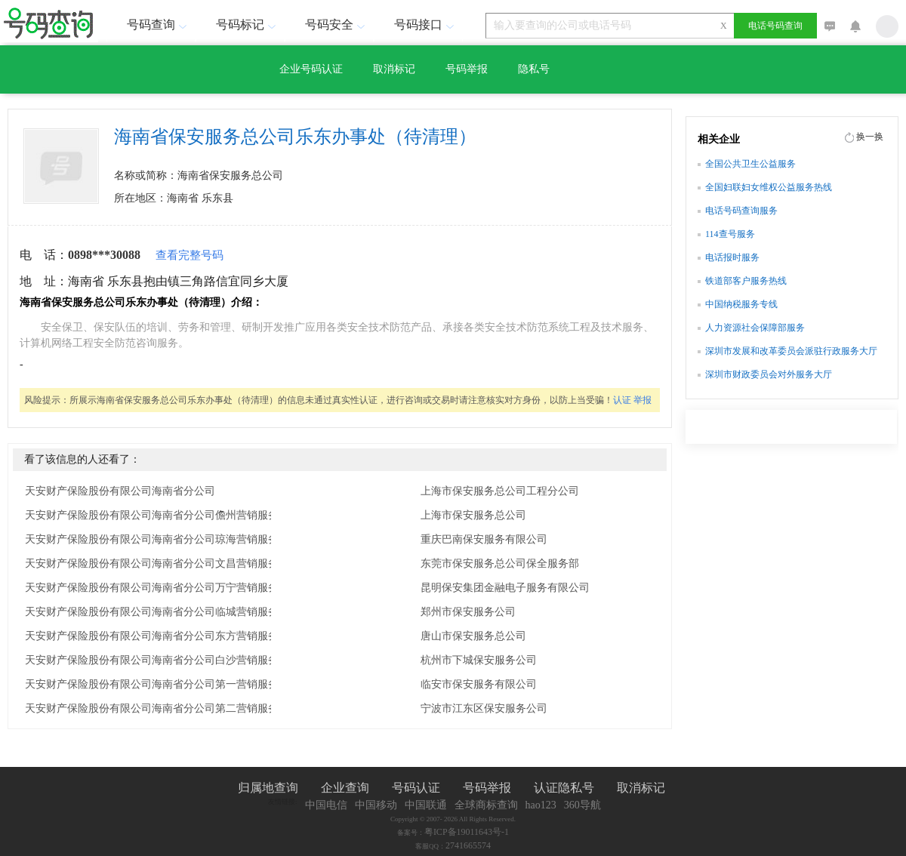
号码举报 (466, 69)
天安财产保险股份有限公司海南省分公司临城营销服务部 (157, 611)
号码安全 (336, 24)
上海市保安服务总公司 (473, 515)
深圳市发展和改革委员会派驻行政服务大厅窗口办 (791, 352)
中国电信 (326, 805)
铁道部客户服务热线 (746, 281)
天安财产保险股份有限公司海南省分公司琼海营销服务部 (157, 539)
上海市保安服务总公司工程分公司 (500, 491)
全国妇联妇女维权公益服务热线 (768, 187)
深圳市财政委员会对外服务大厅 (768, 374)
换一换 (869, 136)
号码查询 (158, 24)
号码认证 (416, 787)
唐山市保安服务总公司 (473, 636)
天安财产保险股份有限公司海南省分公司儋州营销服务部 (157, 515)
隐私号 (534, 69)
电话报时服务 (732, 257)
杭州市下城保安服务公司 (479, 660)
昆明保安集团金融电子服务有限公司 (505, 587)
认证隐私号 (564, 787)
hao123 (540, 805)
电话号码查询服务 (741, 210)
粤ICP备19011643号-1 (466, 832)
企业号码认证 (311, 69)
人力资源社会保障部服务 (755, 327)
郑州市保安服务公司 (468, 611)
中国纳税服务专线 (741, 304)
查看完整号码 (189, 255)
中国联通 (426, 805)
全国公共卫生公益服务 (750, 164)
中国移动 (376, 805)
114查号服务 (730, 234)
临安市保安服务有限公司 (479, 684)
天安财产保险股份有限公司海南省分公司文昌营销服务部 (157, 563)
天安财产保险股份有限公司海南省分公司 (120, 491)
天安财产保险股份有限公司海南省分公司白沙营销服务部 (157, 660)
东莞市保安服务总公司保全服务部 (500, 563)
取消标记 (394, 69)
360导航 (582, 805)
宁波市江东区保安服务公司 (484, 708)
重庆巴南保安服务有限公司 (484, 539)
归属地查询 (268, 787)
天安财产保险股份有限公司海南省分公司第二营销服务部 (157, 708)
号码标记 (247, 24)
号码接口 (426, 24)
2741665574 (468, 845)
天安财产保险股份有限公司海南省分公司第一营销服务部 (157, 684)
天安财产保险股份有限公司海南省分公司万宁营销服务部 (157, 587)
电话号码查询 (775, 25)
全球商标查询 (486, 805)
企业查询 (345, 787)
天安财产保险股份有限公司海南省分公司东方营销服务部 (157, 636)
